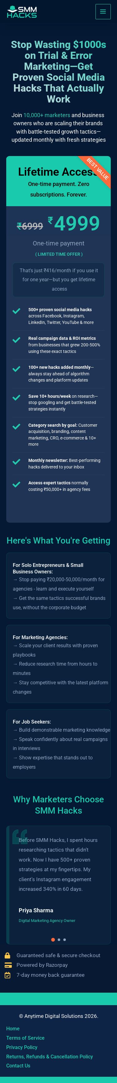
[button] (53, 940)
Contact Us (18, 1066)
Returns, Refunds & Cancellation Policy (49, 1057)
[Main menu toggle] (103, 12)
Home (13, 1029)
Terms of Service (25, 1038)
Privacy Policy (21, 1047)
